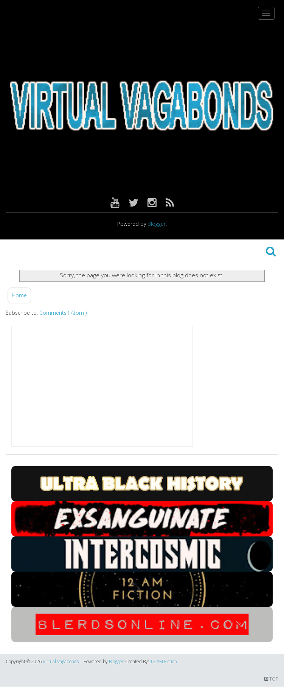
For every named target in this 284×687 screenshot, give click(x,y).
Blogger (156, 223)
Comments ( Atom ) (63, 312)
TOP (271, 679)
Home (19, 295)
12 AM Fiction (163, 661)
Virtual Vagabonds (61, 661)
